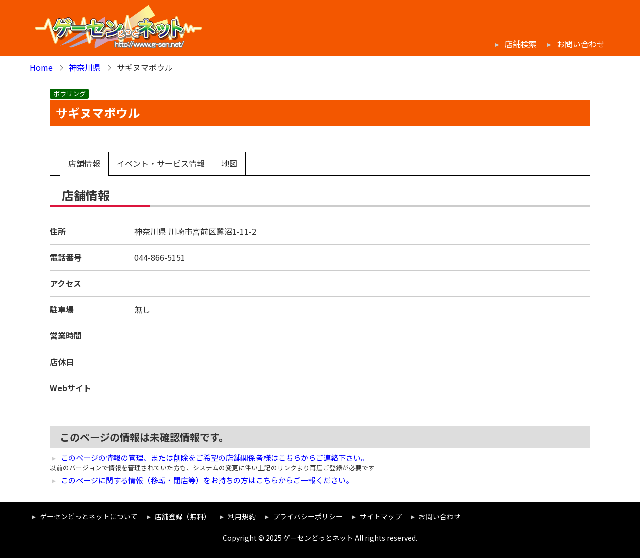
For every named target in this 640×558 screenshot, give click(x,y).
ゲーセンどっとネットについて (89, 516)
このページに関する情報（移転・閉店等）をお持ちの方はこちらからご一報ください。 (207, 480)
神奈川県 (85, 67)
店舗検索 (521, 44)
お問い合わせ (581, 44)
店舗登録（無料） (183, 516)
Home (41, 67)
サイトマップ (381, 516)
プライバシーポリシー (308, 516)
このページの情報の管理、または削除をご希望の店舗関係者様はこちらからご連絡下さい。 (214, 457)
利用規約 (242, 516)
